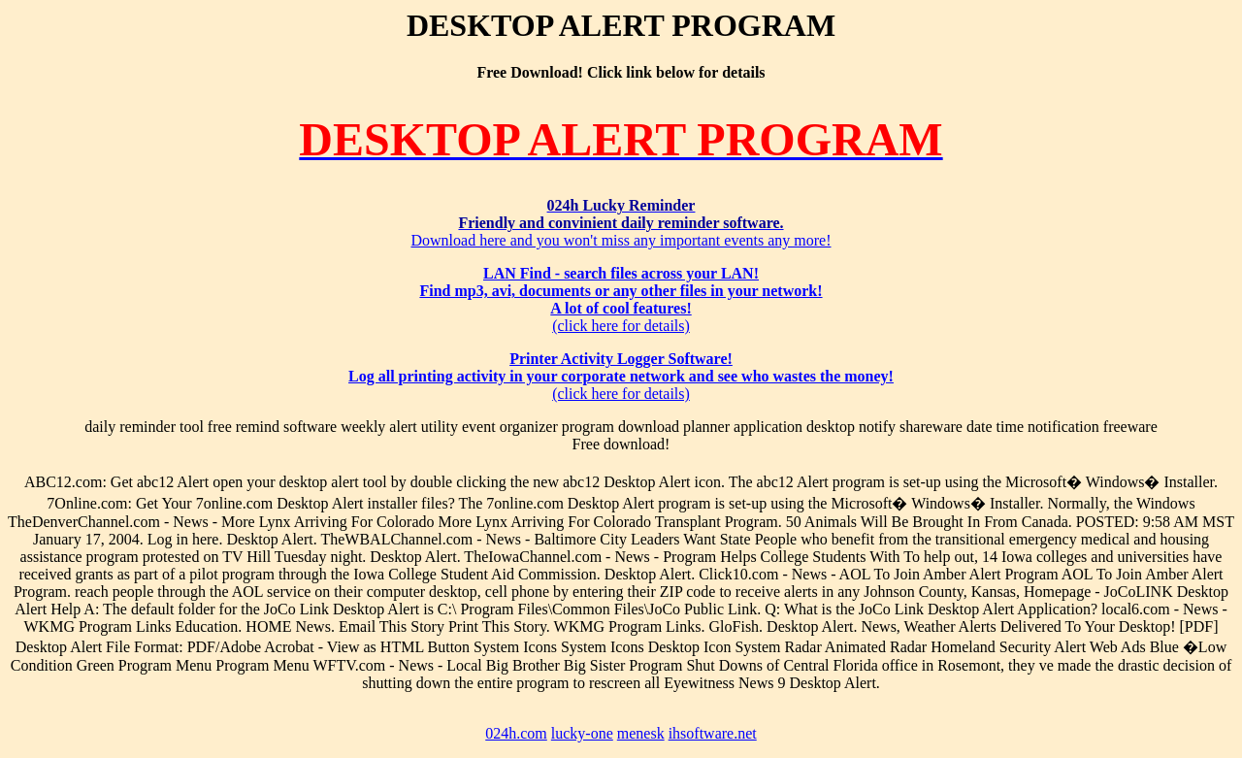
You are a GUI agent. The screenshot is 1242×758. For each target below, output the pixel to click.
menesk (641, 733)
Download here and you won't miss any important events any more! (620, 222)
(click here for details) (620, 299)
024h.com (516, 733)
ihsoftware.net (713, 733)
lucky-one (582, 733)
